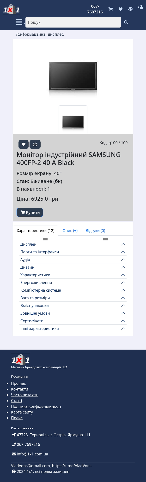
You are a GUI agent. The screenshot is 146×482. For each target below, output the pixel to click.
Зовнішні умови (35, 313)
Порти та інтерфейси (39, 252)
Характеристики (35, 275)
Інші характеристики (39, 328)
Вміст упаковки (34, 305)
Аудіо (25, 259)
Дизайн (27, 267)
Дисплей (28, 244)
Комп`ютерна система (40, 290)
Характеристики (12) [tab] (36, 230)
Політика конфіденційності (36, 406)
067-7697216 (95, 9)
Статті (16, 400)
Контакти (19, 389)
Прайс (17, 417)
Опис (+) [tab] (70, 230)
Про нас (18, 383)
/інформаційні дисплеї (40, 34)
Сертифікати (31, 320)
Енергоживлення (36, 282)
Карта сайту (22, 412)
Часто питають (24, 394)
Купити (30, 212)
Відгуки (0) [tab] (95, 230)
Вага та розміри (35, 298)
